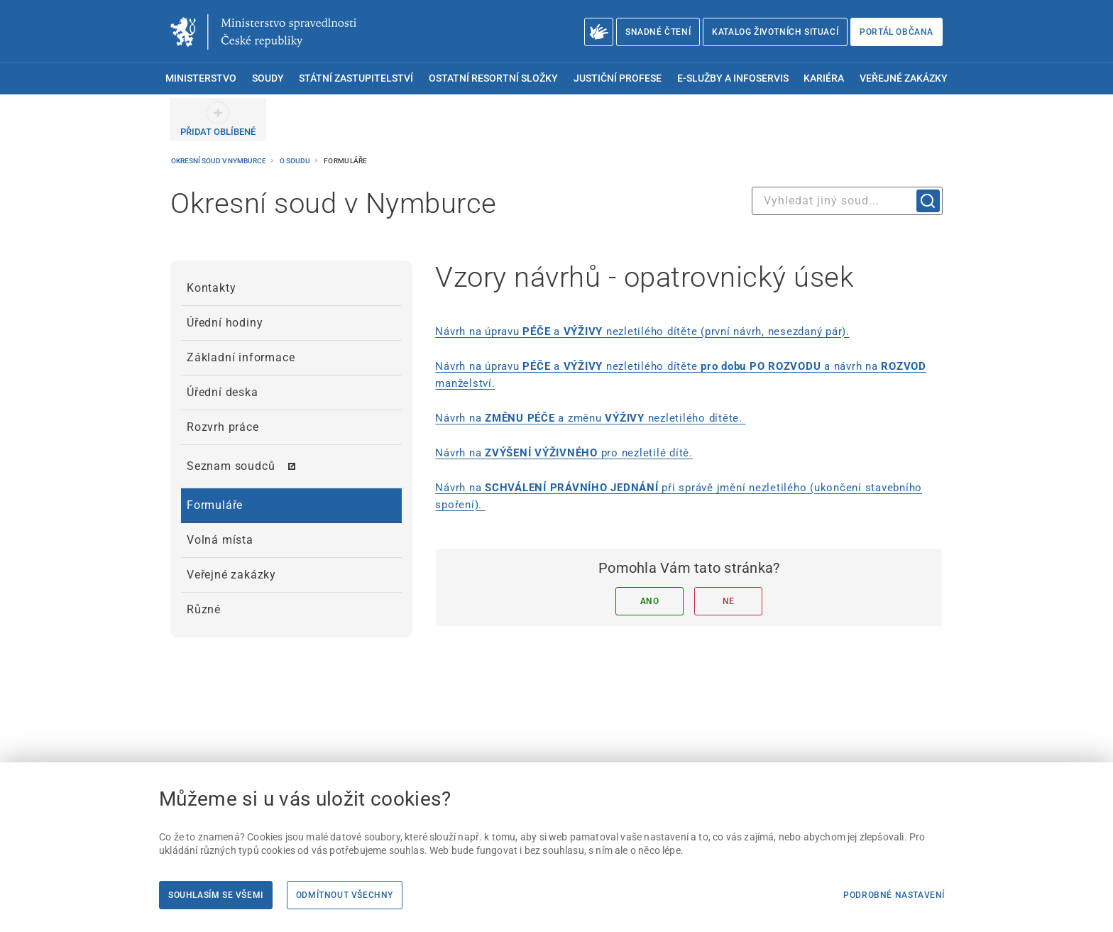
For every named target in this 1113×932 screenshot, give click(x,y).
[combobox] (847, 201)
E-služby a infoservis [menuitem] (733, 78)
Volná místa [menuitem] (220, 540)
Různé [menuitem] (204, 609)
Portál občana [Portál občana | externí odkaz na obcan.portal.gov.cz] (896, 32)
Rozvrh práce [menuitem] (223, 427)
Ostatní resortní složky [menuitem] (493, 78)
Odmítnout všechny (344, 895)
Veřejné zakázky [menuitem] (904, 78)
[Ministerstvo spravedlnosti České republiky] (263, 32)
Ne (729, 601)
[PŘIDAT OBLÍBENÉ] (218, 119)
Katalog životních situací (775, 32)
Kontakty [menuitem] (211, 288)
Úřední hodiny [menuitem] (225, 322)
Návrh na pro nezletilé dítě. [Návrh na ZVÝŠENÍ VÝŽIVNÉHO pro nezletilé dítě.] (564, 452)
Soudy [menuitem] (268, 78)
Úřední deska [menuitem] (222, 392)
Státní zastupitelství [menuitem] (356, 78)
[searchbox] (847, 201)
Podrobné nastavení (894, 895)
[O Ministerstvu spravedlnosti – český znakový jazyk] (598, 32)
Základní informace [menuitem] (241, 357)
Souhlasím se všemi (215, 895)
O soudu (296, 161)
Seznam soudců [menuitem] (231, 466)
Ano (649, 601)
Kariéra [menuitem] (824, 78)
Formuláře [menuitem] (215, 505)
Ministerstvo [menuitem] (200, 78)
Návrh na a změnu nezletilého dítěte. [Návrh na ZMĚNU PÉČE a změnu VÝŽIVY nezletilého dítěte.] (590, 418)
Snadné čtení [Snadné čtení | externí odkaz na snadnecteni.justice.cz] (658, 32)
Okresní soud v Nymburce (219, 161)
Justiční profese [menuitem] (618, 78)
